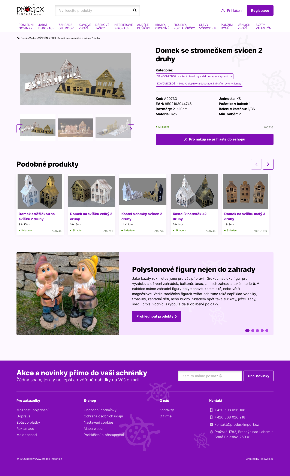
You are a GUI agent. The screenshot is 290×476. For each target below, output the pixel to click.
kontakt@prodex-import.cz (237, 424)
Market (33, 38)
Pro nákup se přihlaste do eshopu (217, 139)
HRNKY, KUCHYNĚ (162, 26)
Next (131, 128)
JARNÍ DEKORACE (46, 26)
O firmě (166, 416)
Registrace (260, 10)
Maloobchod (26, 435)
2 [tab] (252, 330)
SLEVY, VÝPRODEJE (208, 26)
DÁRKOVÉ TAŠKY (102, 26)
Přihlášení (234, 10)
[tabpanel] (145, 293)
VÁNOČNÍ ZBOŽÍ (244, 26)
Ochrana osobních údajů (103, 416)
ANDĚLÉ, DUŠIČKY (143, 26)
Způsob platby (28, 422)
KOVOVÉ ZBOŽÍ (85, 26)
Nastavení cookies (99, 422)
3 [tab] (257, 330)
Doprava (23, 416)
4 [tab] (262, 330)
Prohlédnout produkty (154, 316)
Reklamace (25, 428)
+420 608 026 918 (230, 417)
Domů (24, 38)
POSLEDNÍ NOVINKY (26, 26)
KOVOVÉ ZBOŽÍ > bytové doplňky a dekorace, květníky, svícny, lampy (199, 83)
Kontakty (167, 410)
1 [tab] (247, 330)
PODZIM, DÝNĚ (227, 26)
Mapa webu (93, 428)
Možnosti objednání (32, 410)
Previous (19, 128)
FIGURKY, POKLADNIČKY (184, 26)
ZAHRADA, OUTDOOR (66, 26)
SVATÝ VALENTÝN (263, 26)
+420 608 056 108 (230, 410)
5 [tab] (266, 330)
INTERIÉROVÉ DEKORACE (123, 26)
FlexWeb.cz (267, 458)
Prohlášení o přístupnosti (104, 435)
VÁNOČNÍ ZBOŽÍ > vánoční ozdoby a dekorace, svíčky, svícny (194, 76)
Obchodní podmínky (100, 410)
